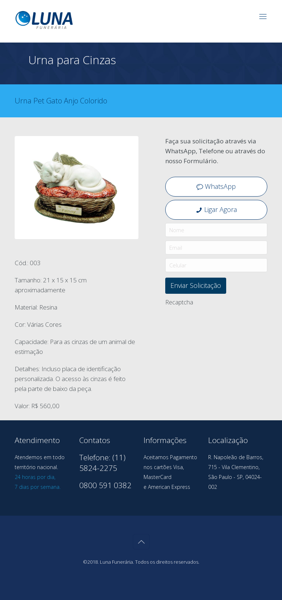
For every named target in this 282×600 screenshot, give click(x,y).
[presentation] (221, 323)
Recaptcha (179, 302)
